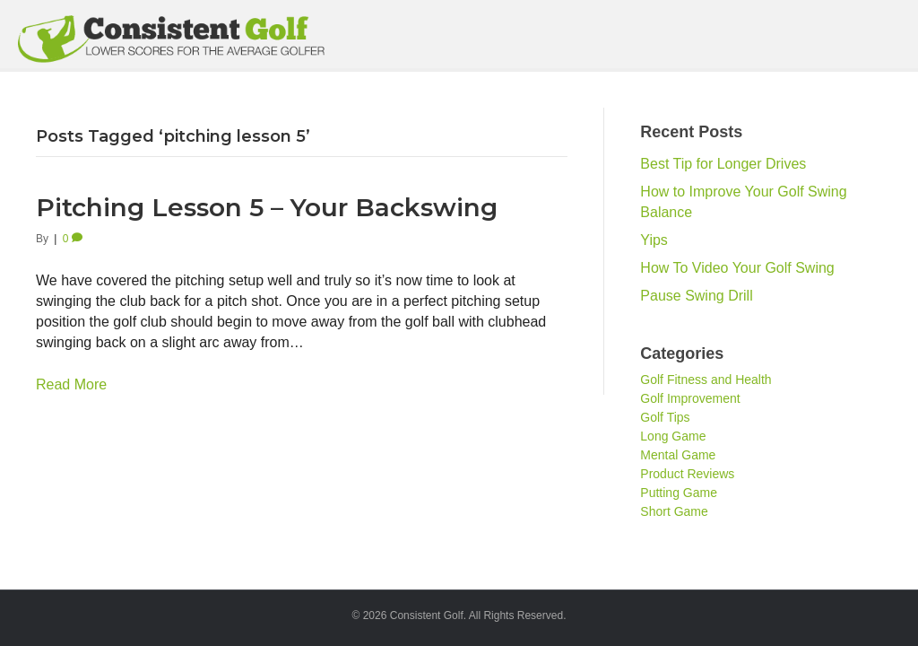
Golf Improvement (690, 398)
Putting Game (678, 492)
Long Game (673, 436)
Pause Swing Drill (696, 295)
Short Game (673, 511)
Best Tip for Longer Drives (723, 163)
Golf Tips (664, 417)
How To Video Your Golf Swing (737, 267)
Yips (654, 240)
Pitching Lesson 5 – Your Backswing (267, 207)
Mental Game (677, 455)
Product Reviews (687, 474)
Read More (71, 384)
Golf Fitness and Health (705, 379)
